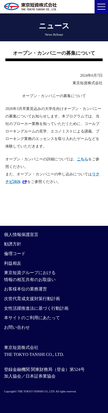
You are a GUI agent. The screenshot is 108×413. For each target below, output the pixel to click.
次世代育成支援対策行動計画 (32, 298)
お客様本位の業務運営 (25, 289)
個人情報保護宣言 (21, 234)
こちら (82, 159)
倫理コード (15, 253)
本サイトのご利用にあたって (32, 317)
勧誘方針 (12, 244)
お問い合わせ (17, 327)
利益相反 (12, 263)
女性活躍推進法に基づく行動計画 (36, 308)
